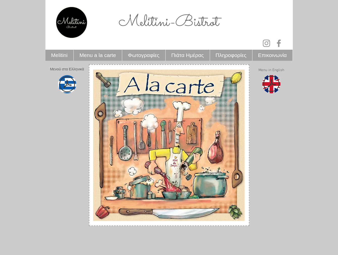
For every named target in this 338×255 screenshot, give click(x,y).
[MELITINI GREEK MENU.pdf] (67, 84)
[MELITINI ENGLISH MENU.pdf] (271, 84)
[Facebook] (279, 43)
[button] (67, 69)
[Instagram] (266, 43)
